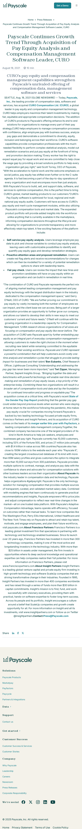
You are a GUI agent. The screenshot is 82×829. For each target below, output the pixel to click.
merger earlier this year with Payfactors (54, 423)
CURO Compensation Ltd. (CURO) (49, 105)
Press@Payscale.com (56, 615)
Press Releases (44, 19)
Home (31, 19)
